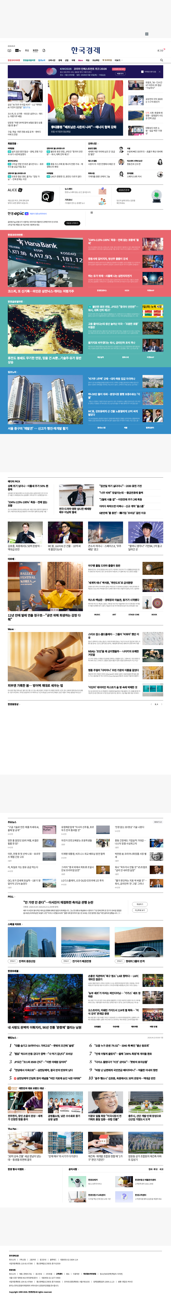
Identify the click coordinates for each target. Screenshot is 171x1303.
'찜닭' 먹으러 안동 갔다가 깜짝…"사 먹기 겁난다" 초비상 (43, 1054)
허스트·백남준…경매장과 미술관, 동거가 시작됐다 (113, 600)
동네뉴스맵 (101, 427)
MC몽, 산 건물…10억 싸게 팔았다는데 (64, 547)
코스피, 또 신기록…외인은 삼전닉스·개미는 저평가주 (41, 291)
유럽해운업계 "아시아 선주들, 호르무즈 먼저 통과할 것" (77, 828)
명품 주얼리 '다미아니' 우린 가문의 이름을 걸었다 (113, 670)
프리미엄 (108, 60)
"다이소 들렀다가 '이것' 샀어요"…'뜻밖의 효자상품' (121, 1062)
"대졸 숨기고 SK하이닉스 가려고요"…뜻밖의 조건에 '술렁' (44, 1045)
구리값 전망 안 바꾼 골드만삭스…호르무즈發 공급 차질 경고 (26, 165)
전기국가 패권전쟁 (76, 961)
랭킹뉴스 (12, 1037)
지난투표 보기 (140, 910)
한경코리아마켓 (14, 60)
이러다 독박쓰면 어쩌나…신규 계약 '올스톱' (121, 506)
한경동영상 (13, 704)
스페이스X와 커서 (134, 176)
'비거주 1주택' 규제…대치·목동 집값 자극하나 (111, 378)
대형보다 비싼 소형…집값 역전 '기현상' (154, 130)
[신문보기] (9, 50)
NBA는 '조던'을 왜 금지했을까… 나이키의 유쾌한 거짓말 (113, 653)
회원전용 (12, 143)
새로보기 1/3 (158, 822)
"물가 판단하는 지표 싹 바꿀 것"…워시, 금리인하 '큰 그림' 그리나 (131, 882)
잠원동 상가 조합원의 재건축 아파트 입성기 (145, 1157)
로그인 (160, 50)
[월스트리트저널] (27, 50)
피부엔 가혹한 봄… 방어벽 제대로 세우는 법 (35, 685)
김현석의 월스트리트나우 (56, 148)
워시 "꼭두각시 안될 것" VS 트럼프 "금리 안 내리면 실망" (131, 868)
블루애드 (53, 1259)
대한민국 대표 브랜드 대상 (31, 1088)
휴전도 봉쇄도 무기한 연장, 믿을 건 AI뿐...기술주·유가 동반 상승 (44, 360)
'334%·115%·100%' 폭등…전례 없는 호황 (27, 503)
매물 (125, 427)
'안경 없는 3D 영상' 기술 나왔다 (129, 827)
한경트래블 (13, 971)
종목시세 (125, 357)
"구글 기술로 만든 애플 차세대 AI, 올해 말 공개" (23, 828)
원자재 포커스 (13, 161)
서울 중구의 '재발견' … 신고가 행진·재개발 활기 (38, 428)
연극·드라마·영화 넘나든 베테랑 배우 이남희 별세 (75, 510)
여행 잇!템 (153, 1026)
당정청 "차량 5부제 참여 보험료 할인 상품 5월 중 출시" (25, 124)
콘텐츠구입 (28, 1274)
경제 (60, 60)
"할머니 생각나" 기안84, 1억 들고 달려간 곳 (145, 547)
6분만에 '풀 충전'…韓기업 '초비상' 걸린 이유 (122, 513)
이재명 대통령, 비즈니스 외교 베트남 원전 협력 (83, 854)
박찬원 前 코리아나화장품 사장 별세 (131, 855)
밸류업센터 (150, 427)
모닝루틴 (95, 60)
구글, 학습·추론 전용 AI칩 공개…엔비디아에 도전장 (24, 133)
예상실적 (100, 357)
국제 (73, 60)
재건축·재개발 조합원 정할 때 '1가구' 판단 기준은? (105, 1157)
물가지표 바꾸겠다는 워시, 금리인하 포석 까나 (111, 342)
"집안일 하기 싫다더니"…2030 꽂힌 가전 (120, 486)
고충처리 (33, 1259)
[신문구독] (43, 50)
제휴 (21, 1274)
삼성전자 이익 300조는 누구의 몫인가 (154, 100)
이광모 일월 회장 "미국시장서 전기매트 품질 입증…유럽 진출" (104, 1117)
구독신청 (22, 1259)
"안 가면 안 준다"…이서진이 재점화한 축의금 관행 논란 (58, 902)
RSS (67, 1274)
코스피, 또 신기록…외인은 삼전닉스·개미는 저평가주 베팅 (25, 115)
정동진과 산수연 (133, 164)
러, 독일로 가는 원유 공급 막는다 (23, 867)
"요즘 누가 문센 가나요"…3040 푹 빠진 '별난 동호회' (121, 1045)
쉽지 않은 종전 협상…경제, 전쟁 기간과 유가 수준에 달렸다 (25, 153)
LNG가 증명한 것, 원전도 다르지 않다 (64, 176)
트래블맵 (97, 1026)
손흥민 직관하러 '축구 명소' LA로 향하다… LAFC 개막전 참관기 (113, 977)
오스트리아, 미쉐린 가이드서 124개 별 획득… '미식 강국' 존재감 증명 (113, 1011)
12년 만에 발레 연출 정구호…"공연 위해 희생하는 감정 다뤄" (44, 617)
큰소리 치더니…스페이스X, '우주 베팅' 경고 (104, 547)
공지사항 (73, 1169)
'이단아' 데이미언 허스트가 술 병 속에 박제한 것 (112, 687)
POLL (10, 896)
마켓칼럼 (11, 148)
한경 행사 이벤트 (16, 1169)
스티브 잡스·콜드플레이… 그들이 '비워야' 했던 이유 (113, 635)
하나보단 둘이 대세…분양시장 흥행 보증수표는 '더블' (114, 395)
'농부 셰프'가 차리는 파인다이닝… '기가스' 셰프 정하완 (114, 994)
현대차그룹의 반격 (129, 961)
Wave (80, 60)
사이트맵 (49, 1274)
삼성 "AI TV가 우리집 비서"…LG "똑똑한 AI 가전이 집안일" (25, 106)
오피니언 (51, 60)
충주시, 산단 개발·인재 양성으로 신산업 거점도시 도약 (144, 1117)
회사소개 (12, 1259)
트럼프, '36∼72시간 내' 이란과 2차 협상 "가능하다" (154, 85)
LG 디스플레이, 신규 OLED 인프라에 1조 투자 (82, 880)
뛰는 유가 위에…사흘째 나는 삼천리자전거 (110, 276)
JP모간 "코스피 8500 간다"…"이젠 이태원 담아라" (40, 1062)
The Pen (12, 1128)
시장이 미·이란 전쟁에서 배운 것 (101, 164)
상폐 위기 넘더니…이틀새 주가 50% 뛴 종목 (28, 487)
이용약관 (76, 1274)
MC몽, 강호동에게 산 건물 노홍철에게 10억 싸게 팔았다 (113, 413)
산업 (66, 60)
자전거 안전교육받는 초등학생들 (76, 840)
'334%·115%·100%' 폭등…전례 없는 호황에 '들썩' (113, 241)
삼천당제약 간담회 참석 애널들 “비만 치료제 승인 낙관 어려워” (47, 1078)
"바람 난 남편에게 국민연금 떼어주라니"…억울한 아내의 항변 (125, 1070)
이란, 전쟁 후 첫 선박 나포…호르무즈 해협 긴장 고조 (24, 855)
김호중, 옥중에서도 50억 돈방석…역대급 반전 (25, 547)
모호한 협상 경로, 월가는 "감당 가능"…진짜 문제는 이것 (24, 178)
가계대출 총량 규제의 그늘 (99, 176)
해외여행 (134, 1026)
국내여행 (116, 1026)
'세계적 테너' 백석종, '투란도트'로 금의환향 (110, 583)
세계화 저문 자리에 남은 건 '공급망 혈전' (101, 153)
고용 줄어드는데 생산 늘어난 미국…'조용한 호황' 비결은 (113, 325)
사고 (161, 1169)
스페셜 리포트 (14, 924)
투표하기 (140, 904)
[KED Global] (35, 50)
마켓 (150, 290)
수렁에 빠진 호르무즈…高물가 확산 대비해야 (144, 153)
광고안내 (43, 1259)
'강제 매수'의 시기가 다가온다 (63, 1156)
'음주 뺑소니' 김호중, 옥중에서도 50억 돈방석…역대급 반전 (124, 1078)
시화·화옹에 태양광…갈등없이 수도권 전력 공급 (154, 115)
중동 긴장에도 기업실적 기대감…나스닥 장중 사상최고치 (130, 842)
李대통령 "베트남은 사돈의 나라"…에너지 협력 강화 (83, 127)
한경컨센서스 (102, 290)
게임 (87, 60)
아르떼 (11, 559)
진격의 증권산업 (21, 961)
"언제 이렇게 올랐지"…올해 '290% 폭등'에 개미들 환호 (123, 1054)
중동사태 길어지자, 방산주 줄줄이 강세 (108, 258)
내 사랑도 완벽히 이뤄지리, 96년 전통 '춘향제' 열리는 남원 (44, 1027)
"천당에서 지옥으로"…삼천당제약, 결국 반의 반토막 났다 (43, 1070)
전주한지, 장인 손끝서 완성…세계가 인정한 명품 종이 (25, 1117)
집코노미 (41, 60)
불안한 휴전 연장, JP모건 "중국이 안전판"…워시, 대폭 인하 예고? (65, 153)
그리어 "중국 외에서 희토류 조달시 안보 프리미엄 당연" (77, 868)
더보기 (117, 60)
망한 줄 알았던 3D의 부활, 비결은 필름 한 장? (23, 842)
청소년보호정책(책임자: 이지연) (111, 1274)
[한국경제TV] (18, 50)
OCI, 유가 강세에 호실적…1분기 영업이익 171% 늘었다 (24, 882)
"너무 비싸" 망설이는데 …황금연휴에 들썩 (121, 493)
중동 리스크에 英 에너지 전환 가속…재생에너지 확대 (65, 165)
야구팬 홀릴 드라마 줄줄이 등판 (104, 565)
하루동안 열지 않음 (150, 72)
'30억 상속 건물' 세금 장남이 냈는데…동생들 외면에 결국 (24, 1157)
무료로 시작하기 (72, 223)
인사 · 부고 (153, 1169)
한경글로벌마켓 (29, 60)
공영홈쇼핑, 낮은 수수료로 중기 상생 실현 (64, 1117)
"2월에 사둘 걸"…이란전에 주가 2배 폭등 (120, 499)
